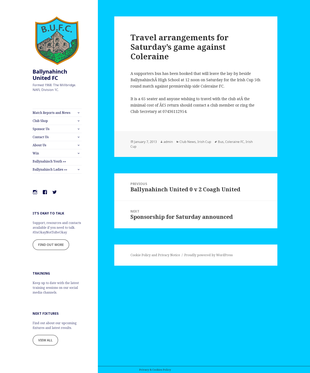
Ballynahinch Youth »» (49, 161)
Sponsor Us (41, 129)
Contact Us (41, 137)
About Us (39, 145)
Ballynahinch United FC (50, 74)
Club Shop (40, 121)
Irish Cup (204, 142)
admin (168, 142)
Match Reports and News (51, 112)
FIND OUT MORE (51, 245)
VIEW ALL (45, 340)
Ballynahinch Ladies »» (50, 169)
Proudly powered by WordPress (208, 255)
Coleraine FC (234, 142)
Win (36, 153)
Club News (188, 142)
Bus (221, 142)
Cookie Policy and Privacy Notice (155, 255)
